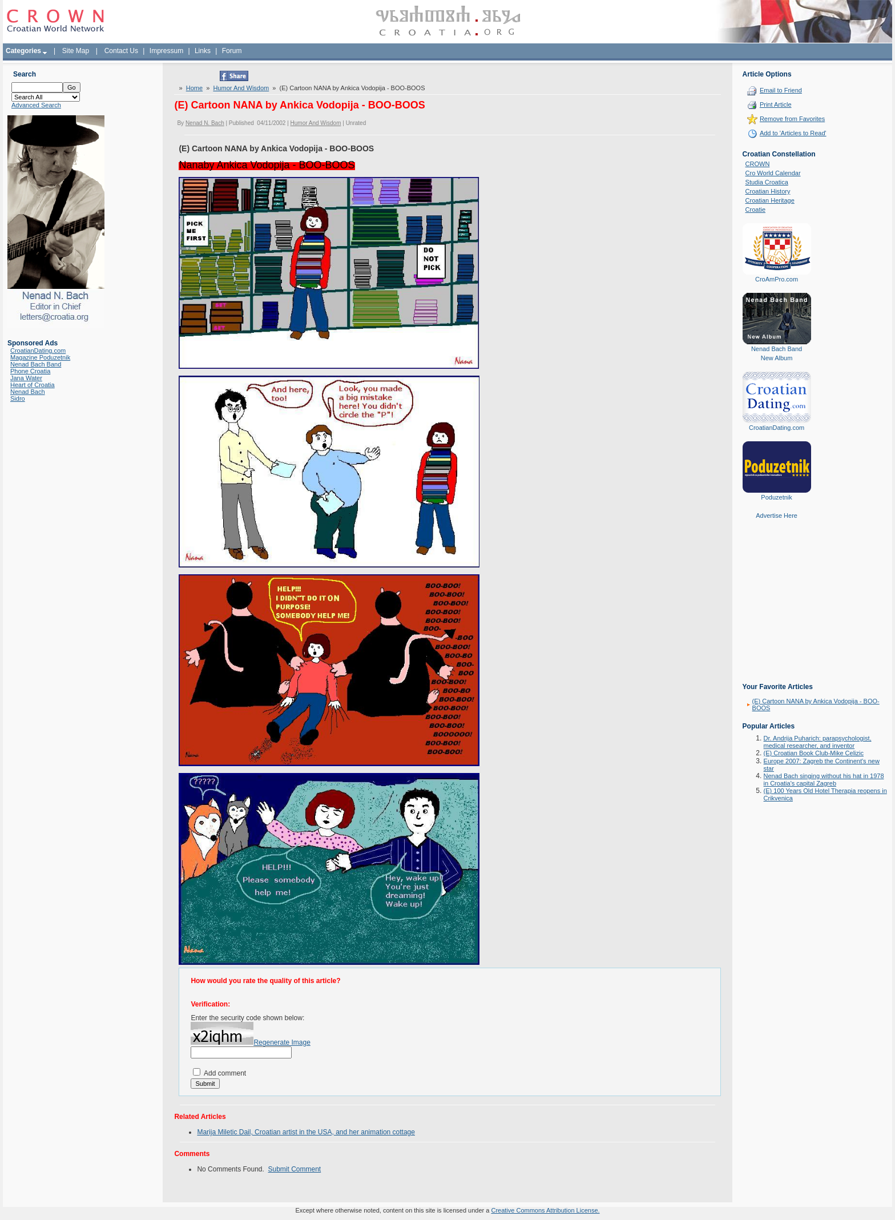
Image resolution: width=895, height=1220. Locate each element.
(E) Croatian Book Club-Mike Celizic (814, 753)
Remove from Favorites (792, 118)
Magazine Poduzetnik (40, 357)
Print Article (776, 104)
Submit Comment (294, 1169)
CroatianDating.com (38, 350)
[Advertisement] (777, 609)
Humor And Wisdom (241, 87)
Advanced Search (36, 105)
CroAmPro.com (776, 279)
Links (203, 51)
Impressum (166, 51)
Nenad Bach (27, 391)
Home (194, 87)
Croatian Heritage (770, 200)
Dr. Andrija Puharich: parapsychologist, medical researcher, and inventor (818, 742)
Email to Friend (781, 90)
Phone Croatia (30, 371)
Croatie (755, 209)
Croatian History (768, 191)
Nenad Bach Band (35, 364)
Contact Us (121, 51)
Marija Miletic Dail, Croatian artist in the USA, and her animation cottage (306, 1132)
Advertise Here (776, 515)
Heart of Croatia (32, 384)
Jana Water (26, 378)
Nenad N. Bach (205, 123)
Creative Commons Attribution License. (545, 1210)
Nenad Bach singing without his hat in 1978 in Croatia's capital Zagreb (824, 779)
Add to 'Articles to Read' (793, 133)
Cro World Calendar (773, 173)
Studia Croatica (766, 182)
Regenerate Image (281, 1042)
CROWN (757, 163)
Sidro (17, 398)
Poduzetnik (776, 497)
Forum (232, 51)
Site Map (75, 51)
